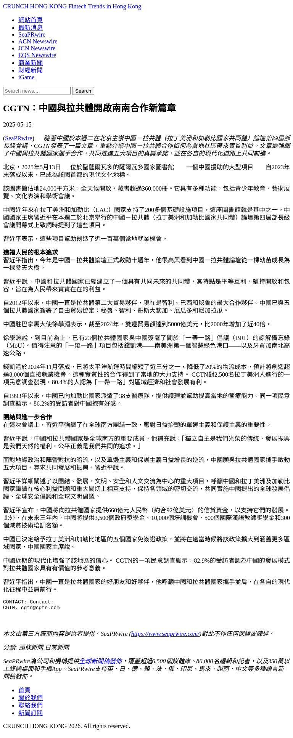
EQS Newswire (37, 55)
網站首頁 (30, 20)
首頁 (24, 692)
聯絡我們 (30, 707)
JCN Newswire (36, 48)
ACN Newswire (38, 41)
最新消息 (30, 27)
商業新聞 (30, 62)
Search (83, 91)
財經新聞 (30, 70)
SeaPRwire (31, 34)
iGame (26, 77)
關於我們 (30, 700)
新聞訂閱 (30, 715)
